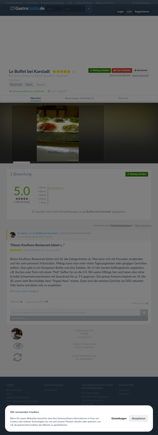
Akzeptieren (138, 418)
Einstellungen (119, 418)
